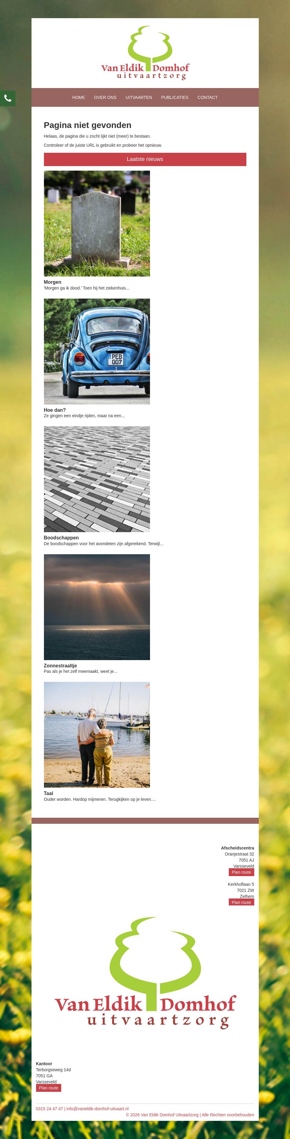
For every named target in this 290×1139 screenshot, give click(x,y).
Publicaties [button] (174, 97)
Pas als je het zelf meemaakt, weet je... (81, 671)
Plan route (241, 872)
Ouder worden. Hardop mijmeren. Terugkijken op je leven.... (100, 799)
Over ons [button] (105, 97)
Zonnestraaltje (60, 665)
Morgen (53, 282)
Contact (208, 97)
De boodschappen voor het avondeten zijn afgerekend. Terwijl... (103, 543)
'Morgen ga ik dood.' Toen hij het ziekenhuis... (86, 288)
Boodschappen (61, 537)
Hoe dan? (55, 410)
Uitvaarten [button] (138, 97)
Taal (48, 793)
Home (78, 97)
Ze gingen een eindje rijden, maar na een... (84, 415)
